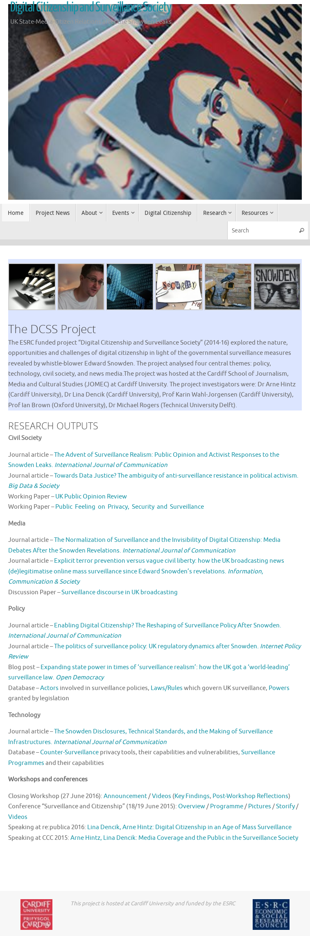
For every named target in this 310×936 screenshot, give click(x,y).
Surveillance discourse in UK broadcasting (119, 592)
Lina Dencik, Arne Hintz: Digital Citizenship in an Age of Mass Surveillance (189, 827)
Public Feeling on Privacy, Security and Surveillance (129, 507)
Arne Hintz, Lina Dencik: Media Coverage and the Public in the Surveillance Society (184, 838)
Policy (16, 609)
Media (16, 524)
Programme (226, 806)
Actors (49, 688)
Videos (161, 796)
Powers (279, 688)
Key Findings (192, 796)
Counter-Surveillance (69, 752)
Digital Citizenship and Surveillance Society (90, 7)
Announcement (125, 796)
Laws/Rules (167, 688)
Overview (191, 806)
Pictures (259, 806)
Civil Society (24, 438)
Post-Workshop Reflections (250, 796)
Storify (285, 806)
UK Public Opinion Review (91, 497)
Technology (24, 715)
